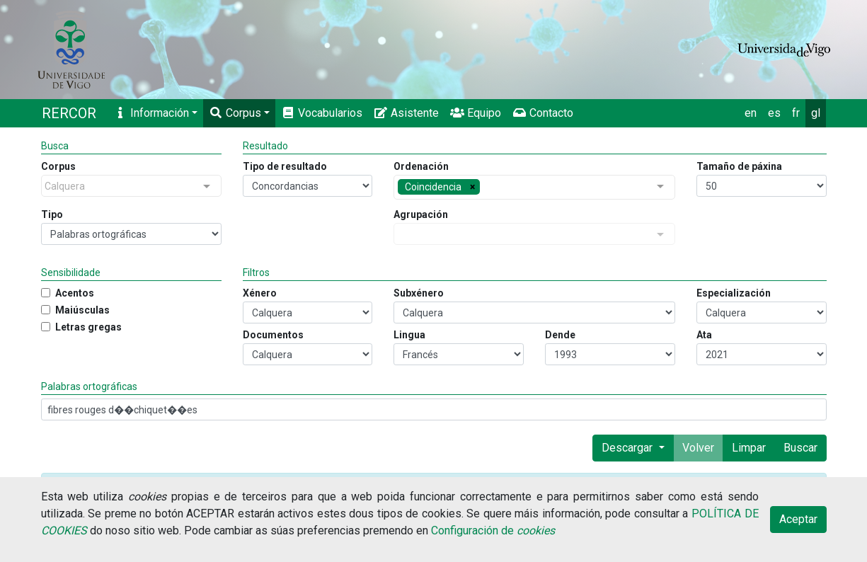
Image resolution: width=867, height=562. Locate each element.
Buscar (800, 447)
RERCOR (69, 113)
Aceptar (798, 519)
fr (796, 113)
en (751, 113)
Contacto (542, 113)
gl (815, 113)
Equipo (475, 113)
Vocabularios (321, 113)
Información (151, 113)
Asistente (406, 113)
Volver (698, 447)
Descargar (628, 447)
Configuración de (493, 530)
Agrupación (421, 214)
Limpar (749, 447)
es (774, 113)
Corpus (235, 113)
